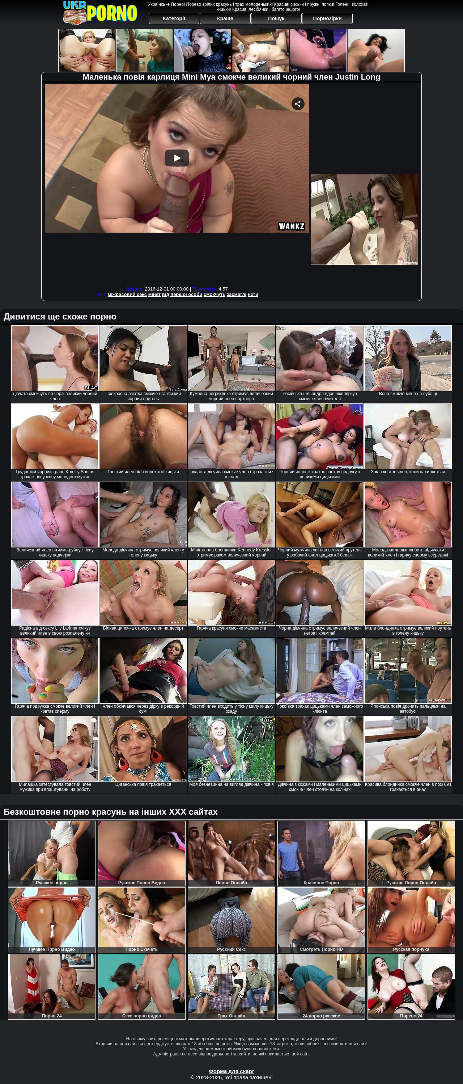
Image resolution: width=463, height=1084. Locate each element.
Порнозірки (327, 18)
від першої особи (182, 294)
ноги (253, 294)
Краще (225, 18)
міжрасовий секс (127, 294)
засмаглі (236, 294)
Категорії (174, 18)
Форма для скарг (231, 1071)
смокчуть (214, 294)
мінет (154, 294)
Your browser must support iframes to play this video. (177, 184)
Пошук (276, 18)
